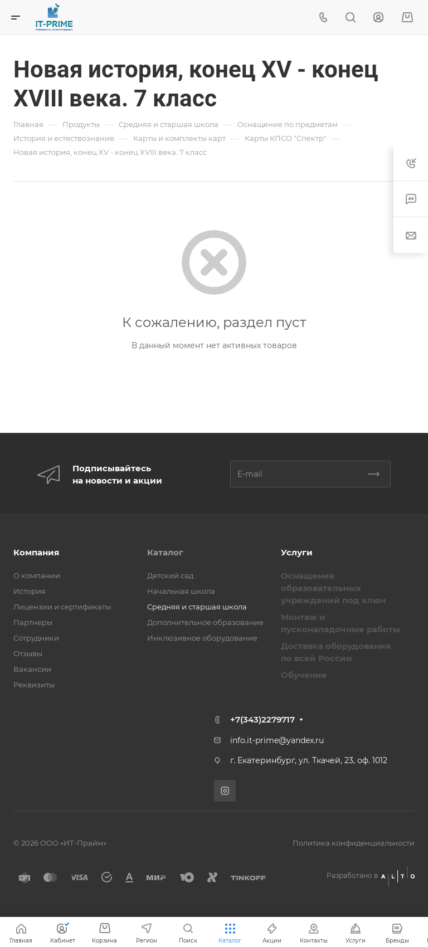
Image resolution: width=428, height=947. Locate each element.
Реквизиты (34, 684)
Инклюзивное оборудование (202, 637)
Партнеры (32, 622)
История (29, 591)
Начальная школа (181, 591)
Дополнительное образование (205, 622)
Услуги (297, 552)
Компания (36, 552)
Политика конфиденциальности (354, 842)
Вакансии (32, 669)
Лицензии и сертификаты (62, 606)
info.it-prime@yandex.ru (277, 740)
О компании (36, 575)
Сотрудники (36, 637)
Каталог (165, 552)
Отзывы (27, 653)
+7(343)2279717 (262, 719)
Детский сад (170, 575)
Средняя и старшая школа (197, 606)
